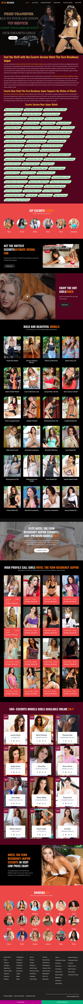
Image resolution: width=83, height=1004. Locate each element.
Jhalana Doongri (72, 957)
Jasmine (35, 929)
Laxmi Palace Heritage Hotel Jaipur (58, 137)
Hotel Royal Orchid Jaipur (46, 173)
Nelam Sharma (15, 829)
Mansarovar (58, 972)
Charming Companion (32, 450)
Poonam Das (67, 735)
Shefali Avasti (48, 662)
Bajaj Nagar (45, 973)
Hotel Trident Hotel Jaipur (34, 186)
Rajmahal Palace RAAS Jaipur (39, 182)
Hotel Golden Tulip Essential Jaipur (34, 132)
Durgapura (19, 962)
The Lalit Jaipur (31, 195)
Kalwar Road (46, 960)
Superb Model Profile (70, 479)
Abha (48, 232)
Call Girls (35, 2)
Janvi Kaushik (29, 691)
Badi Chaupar (72, 969)
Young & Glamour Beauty (31, 361)
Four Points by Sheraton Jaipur (54, 186)
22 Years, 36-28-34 (31, 601)
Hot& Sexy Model (12, 361)
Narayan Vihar (46, 968)
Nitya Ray (27, 599)
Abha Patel (47, 630)
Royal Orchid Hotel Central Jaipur (15, 177)
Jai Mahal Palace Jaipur (57, 168)
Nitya (9, 232)
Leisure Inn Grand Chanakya (35, 137)
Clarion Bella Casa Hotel (30, 150)
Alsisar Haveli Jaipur (63, 123)
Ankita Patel (28, 630)
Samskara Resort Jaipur (12, 164)
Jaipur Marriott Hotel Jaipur (14, 186)
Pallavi (9, 929)
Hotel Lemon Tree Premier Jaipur (35, 155)
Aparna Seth (8, 691)
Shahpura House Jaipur (12, 150)
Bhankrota (45, 979)
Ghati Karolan (46, 971)
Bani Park (78, 2)
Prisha (9, 944)
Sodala (18, 973)
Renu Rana (47, 691)
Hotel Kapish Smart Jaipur (33, 110)
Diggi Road (7, 968)
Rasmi (22, 232)
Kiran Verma (67, 766)
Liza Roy (67, 829)
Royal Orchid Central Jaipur (13, 155)
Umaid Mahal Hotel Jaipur (56, 141)
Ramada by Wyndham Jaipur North (59, 132)
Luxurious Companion (51, 510)
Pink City (45, 976)
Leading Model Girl (71, 421)
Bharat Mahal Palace (47, 123)
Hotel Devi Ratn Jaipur (39, 168)
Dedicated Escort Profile (31, 480)
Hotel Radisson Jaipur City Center (16, 182)
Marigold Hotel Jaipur (33, 146)
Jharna (57, 957)
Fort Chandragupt (68, 128)
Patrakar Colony (34, 971)
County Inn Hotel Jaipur (12, 114)
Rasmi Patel (47, 599)
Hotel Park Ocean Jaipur (51, 114)
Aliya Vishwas (41, 735)
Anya (22, 929)
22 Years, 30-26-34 (11, 603)
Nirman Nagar (8, 971)
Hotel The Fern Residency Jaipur (59, 155)
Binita (74, 944)
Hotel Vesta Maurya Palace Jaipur (55, 110)
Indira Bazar (58, 983)
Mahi (61, 232)
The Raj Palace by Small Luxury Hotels (17, 168)
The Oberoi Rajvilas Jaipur (32, 191)
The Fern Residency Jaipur (61, 177)
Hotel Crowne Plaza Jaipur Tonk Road (17, 200)
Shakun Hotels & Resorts (31, 164)
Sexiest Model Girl (71, 510)
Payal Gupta (41, 829)
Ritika (48, 914)
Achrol (31, 957)
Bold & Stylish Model (12, 392)
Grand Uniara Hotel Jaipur (51, 128)
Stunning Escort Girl (12, 479)
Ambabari (32, 976)
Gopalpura (19, 965)
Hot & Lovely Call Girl (71, 392)
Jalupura (6, 962)
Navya (61, 914)
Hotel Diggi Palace (47, 164)
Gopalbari (6, 965)
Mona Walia (41, 797)
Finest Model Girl (51, 479)
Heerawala (19, 971)
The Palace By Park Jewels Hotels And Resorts (59, 159)
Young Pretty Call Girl (51, 392)
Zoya (74, 914)
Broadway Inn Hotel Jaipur (13, 110)
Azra (60, 929)
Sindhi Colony (72, 966)
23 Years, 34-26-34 (11, 635)
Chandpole (58, 969)
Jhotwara (6, 976)
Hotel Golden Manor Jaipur (31, 114)
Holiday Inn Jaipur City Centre (60, 182)
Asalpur (35, 944)
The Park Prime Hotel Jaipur (36, 141)
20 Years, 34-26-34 (50, 633)
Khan (7, 2)
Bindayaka (58, 977)
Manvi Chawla (9, 662)
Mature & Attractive (51, 361)
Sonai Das (41, 766)
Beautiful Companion (32, 510)
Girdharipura (46, 965)
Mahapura (33, 965)
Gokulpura (19, 960)
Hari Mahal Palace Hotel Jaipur (15, 141)
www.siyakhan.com (73, 996)
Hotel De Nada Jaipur (31, 123)
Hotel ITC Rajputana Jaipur (51, 191)
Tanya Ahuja (67, 691)
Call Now (13, 38)
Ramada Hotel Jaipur (28, 173)
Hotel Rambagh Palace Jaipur (14, 195)
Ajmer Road (7, 957)
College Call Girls (31, 421)
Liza (48, 929)
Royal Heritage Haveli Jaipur (50, 150)
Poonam (35, 914)
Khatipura (19, 968)
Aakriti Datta (67, 599)
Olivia (61, 944)
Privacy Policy (8, 996)
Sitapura (6, 979)
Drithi (22, 944)
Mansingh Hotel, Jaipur (34, 159)
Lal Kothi (70, 963)
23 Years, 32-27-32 (70, 633)
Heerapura (58, 980)
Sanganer (6, 973)
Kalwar (77, 974)
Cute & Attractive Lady (31, 392)
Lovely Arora (15, 735)
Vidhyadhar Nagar (60, 960)
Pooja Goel (67, 797)
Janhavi (48, 944)
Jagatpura (57, 2)
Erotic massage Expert (12, 421)
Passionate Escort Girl (51, 421)
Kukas (5, 960)
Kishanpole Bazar (73, 960)
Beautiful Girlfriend (51, 450)
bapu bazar (58, 966)
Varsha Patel (67, 630)
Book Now (9, 266)
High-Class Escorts (12, 450)
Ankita (35, 232)
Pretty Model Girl (12, 510)
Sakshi (9, 914)
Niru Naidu (28, 662)
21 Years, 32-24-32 (70, 601)
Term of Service (19, 996)
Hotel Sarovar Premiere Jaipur (14, 159)
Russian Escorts (46, 2)
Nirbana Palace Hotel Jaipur (14, 137)
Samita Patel (67, 662)
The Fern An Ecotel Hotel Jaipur (39, 177)
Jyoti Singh (15, 797)
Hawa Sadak (71, 972)
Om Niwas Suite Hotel (36, 119)
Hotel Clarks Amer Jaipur (13, 191)
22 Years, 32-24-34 (50, 664)
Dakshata (74, 232)
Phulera (32, 960)
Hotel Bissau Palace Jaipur (13, 123)
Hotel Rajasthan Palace (12, 128)
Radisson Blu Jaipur (45, 195)
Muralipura (33, 973)
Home (27, 2)
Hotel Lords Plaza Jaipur (53, 119)
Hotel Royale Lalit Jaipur (13, 132)
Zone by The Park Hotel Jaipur (52, 146)
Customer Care (30, 996)
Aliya (22, 914)
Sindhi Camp (33, 968)
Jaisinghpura (20, 957)
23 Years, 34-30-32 (50, 601)
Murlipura (58, 963)
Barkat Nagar (59, 974)
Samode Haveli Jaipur (12, 173)
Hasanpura (71, 974)
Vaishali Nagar (67, 2)
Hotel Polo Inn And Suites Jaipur (15, 119)
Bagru (18, 976)
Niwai (18, 979)
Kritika (74, 929)
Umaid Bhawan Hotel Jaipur (14, 146)
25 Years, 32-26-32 (31, 633)
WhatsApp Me (62, 1002)
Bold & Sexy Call (70, 361)
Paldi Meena (46, 962)
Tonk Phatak (33, 979)
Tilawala (44, 957)
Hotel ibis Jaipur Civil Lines (31, 128)
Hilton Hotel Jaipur (60, 195)
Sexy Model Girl (71, 450)
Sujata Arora (15, 766)
